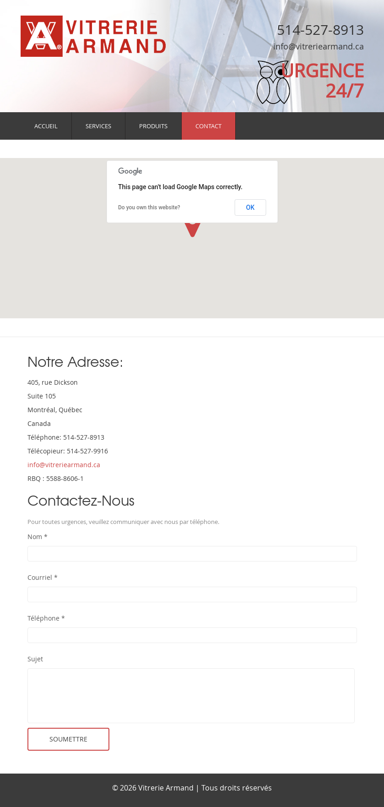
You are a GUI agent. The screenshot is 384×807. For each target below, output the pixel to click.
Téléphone (46, 618)
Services (98, 126)
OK (250, 207)
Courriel (42, 577)
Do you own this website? (149, 207)
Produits (153, 126)
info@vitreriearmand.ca (318, 46)
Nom (37, 536)
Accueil (46, 126)
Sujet (35, 658)
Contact (208, 126)
